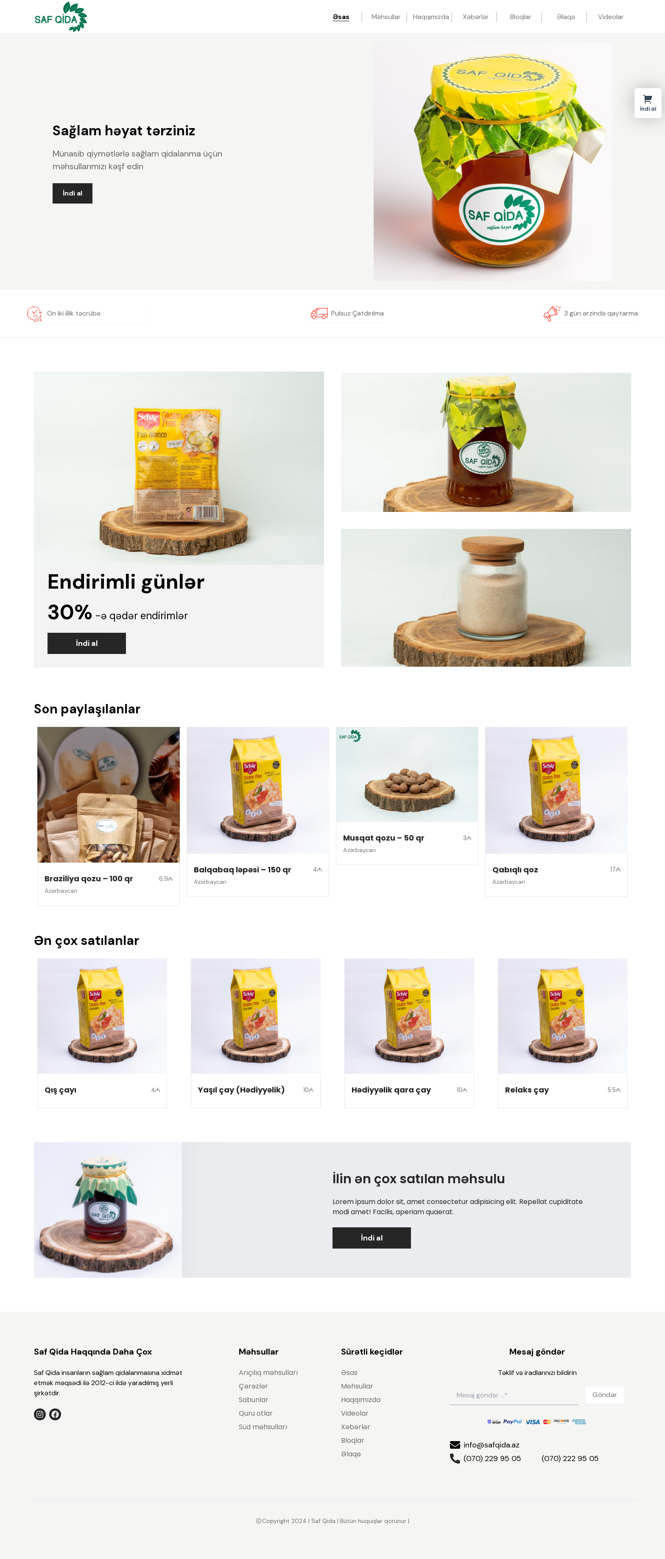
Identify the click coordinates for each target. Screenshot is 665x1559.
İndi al (72, 193)
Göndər (604, 1394)
